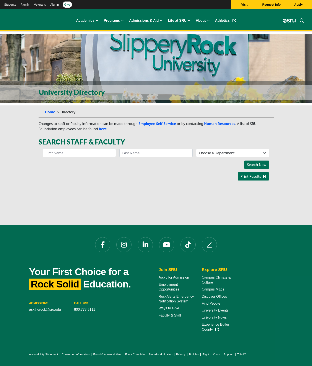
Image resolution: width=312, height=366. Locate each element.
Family (25, 4)
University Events (215, 310)
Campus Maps (213, 289)
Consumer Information (76, 354)
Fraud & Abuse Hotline (107, 354)
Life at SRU (177, 20)
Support (229, 354)
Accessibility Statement (43, 354)
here (103, 128)
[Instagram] (124, 244)
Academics (85, 20)
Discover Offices (214, 296)
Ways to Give (169, 308)
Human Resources (219, 123)
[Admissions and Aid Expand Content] (160, 20)
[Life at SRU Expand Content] (188, 20)
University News (214, 317)
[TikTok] (188, 244)
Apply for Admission (174, 277)
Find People (211, 303)
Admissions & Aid (144, 20)
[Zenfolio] (209, 244)
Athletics (225, 20)
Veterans (40, 4)
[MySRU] (289, 20)
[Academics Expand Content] (96, 20)
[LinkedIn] (145, 244)
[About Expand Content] (122, 20)
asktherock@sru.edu (45, 309)
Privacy (180, 354)
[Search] (300, 20)
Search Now (256, 164)
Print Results (253, 176)
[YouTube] (166, 244)
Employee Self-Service (157, 123)
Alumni (55, 4)
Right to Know (211, 354)
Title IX (241, 354)
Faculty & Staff (170, 315)
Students (10, 4)
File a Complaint (135, 354)
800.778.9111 (84, 309)
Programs (112, 20)
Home (50, 112)
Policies (194, 354)
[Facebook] (102, 244)
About (201, 20)
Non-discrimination (160, 354)
